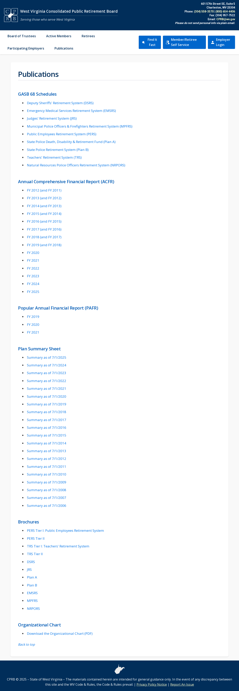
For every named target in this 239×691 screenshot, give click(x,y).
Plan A (32, 577)
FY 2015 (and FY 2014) (44, 213)
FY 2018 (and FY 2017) (44, 237)
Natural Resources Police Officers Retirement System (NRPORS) (76, 165)
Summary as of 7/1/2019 (46, 404)
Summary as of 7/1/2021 (46, 388)
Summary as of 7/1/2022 (46, 380)
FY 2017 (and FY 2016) (44, 229)
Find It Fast (149, 42)
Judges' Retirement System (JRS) (52, 118)
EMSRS (32, 593)
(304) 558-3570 (204, 11)
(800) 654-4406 (225, 11)
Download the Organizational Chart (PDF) (60, 633)
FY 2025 (33, 291)
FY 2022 (33, 268)
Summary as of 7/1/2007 (46, 497)
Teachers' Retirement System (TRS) (54, 157)
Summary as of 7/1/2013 (46, 451)
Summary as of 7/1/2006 (46, 505)
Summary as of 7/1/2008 (46, 490)
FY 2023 (33, 276)
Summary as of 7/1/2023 (46, 373)
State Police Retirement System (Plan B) (58, 149)
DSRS (31, 561)
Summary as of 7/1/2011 (46, 466)
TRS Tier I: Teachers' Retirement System (58, 546)
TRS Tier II (35, 554)
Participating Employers (26, 48)
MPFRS (32, 600)
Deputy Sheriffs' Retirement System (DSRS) (60, 103)
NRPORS (33, 608)
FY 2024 (33, 283)
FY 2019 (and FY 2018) (44, 245)
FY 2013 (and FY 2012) (44, 198)
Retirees (88, 36)
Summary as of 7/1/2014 (46, 443)
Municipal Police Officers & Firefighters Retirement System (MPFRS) (79, 126)
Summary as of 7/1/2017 (46, 419)
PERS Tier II (36, 538)
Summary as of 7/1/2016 (46, 427)
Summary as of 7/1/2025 (46, 357)
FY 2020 (33, 252)
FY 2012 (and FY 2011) (44, 190)
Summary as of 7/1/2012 (46, 458)
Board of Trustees (22, 36)
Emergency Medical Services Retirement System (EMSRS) (71, 110)
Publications (63, 48)
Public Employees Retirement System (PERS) (61, 134)
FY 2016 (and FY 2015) (44, 221)
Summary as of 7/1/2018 (46, 412)
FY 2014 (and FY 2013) (44, 206)
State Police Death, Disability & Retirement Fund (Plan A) (71, 141)
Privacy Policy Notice (152, 684)
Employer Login (223, 42)
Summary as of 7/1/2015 (46, 435)
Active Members (58, 36)
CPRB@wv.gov (225, 19)
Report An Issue (182, 684)
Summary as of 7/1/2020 (46, 396)
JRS (29, 569)
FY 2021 (33, 260)
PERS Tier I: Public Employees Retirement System (65, 530)
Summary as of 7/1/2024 (46, 365)
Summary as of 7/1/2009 (46, 482)
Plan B (32, 585)
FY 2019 (33, 316)
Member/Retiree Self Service (183, 42)
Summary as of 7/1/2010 (46, 474)
